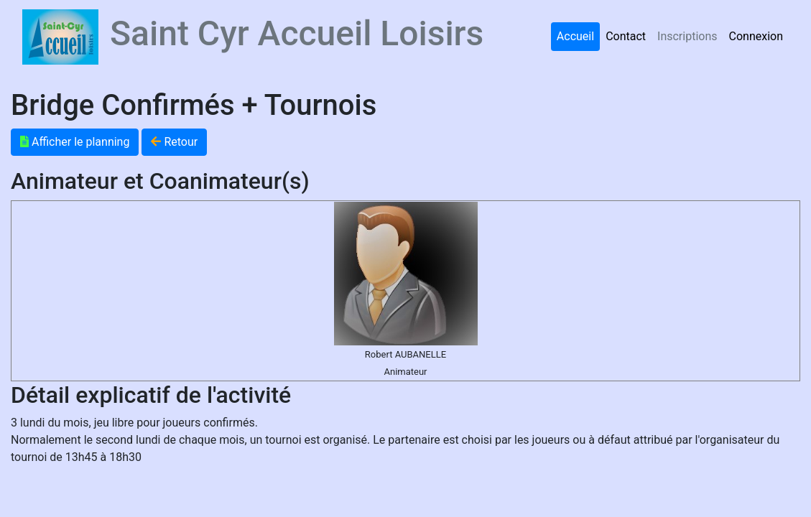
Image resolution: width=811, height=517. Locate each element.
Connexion (756, 36)
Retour (174, 142)
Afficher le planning (74, 142)
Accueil (575, 36)
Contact (626, 36)
